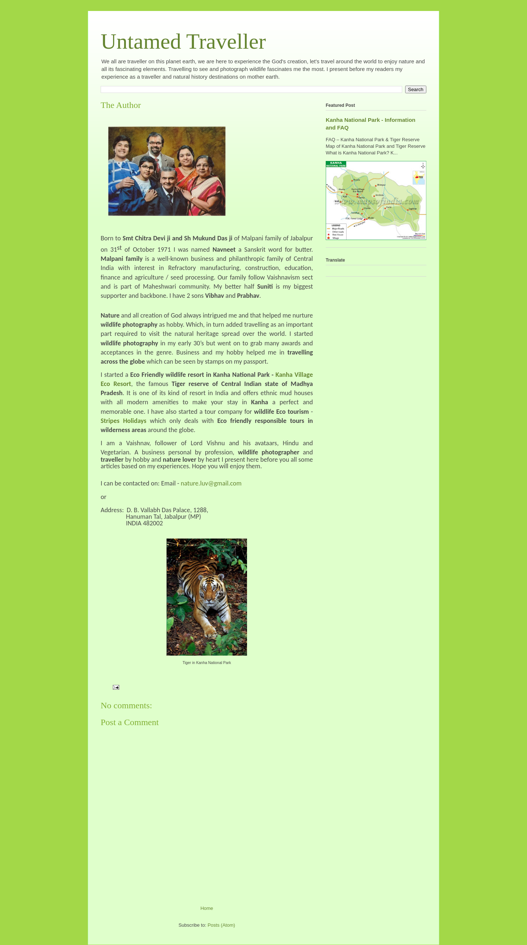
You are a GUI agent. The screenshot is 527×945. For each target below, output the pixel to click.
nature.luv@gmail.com (211, 483)
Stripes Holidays (123, 421)
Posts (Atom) (221, 925)
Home (207, 908)
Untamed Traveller (183, 41)
